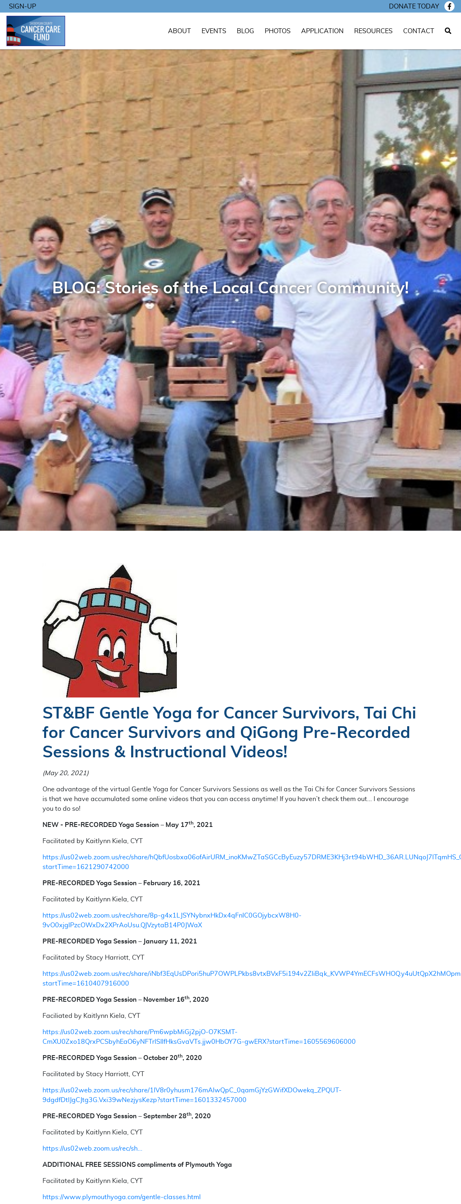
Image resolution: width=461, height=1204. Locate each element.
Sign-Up (22, 6)
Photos (278, 31)
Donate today (414, 6)
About (179, 31)
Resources (373, 31)
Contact (418, 31)
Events (214, 31)
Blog (245, 31)
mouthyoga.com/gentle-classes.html (146, 1197)
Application (322, 31)
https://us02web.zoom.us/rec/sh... (92, 1148)
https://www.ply (66, 1197)
